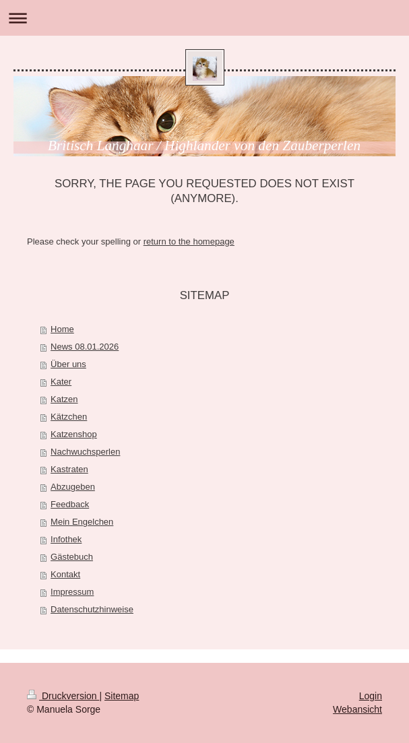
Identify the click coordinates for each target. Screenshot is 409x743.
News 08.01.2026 (85, 347)
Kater (61, 382)
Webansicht (357, 709)
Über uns (68, 364)
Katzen (64, 399)
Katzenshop (74, 434)
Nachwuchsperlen (85, 452)
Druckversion (63, 695)
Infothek (66, 539)
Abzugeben (73, 487)
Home (62, 329)
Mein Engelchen (82, 522)
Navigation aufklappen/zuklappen (204, 17)
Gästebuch (72, 557)
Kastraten (69, 469)
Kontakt (65, 574)
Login (370, 695)
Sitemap (121, 695)
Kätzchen (69, 417)
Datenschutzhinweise (92, 609)
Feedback (70, 504)
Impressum (72, 592)
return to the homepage (189, 241)
